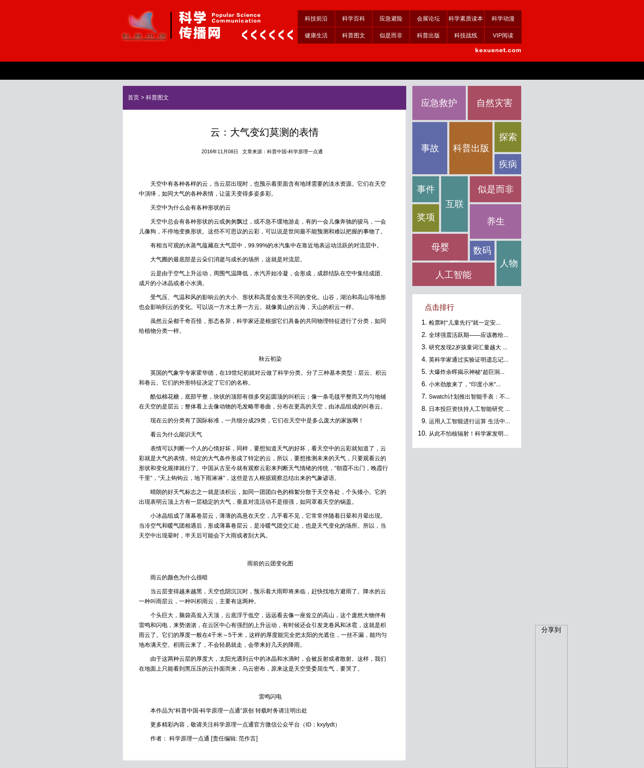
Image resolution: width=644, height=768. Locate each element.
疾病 (508, 164)
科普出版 (428, 35)
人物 (509, 263)
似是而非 (391, 35)
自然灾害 (494, 103)
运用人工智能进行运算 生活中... (469, 421)
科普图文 (353, 35)
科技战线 (465, 35)
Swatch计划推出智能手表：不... (469, 396)
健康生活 (316, 35)
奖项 (426, 217)
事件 (426, 189)
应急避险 (391, 18)
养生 (496, 221)
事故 (430, 148)
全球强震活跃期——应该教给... (468, 335)
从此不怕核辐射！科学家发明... (468, 433)
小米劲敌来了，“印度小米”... (465, 384)
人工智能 (453, 275)
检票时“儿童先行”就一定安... (465, 322)
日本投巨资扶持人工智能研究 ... (469, 409)
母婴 (440, 247)
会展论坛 (428, 18)
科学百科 (353, 18)
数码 (482, 250)
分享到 (551, 629)
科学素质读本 (465, 18)
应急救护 (439, 103)
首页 (133, 97)
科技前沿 (316, 18)
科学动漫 (503, 18)
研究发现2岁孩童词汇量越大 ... (468, 347)
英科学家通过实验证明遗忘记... (468, 359)
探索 (508, 137)
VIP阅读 (503, 35)
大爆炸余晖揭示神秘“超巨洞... (466, 372)
